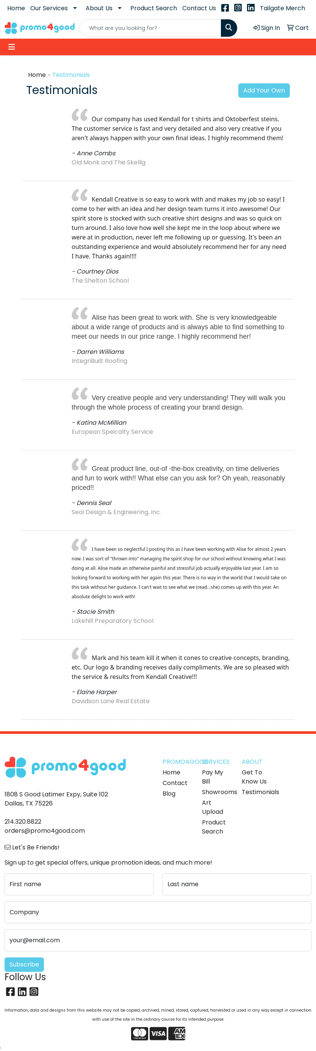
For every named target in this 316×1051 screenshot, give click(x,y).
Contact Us (199, 8)
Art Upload (212, 807)
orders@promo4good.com (45, 830)
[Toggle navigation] (12, 47)
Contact (175, 783)
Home (16, 8)
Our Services (49, 8)
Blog (169, 793)
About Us (99, 8)
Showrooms (217, 792)
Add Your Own (264, 90)
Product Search (153, 8)
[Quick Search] (150, 28)
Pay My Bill (212, 777)
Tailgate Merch (282, 8)
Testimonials (257, 792)
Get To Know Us (254, 777)
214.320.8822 (23, 821)
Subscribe (24, 964)
